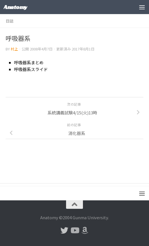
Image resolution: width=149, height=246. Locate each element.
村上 (14, 49)
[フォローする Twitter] (64, 230)
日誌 (9, 21)
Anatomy (15, 7)
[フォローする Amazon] (85, 230)
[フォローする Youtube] (74, 230)
